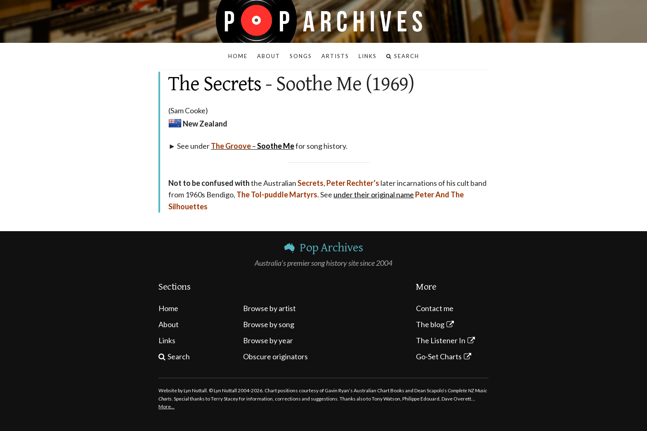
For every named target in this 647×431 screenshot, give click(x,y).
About (168, 324)
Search (179, 356)
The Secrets (214, 84)
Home (168, 308)
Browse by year (268, 340)
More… (166, 406)
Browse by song (268, 324)
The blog (430, 324)
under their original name (373, 194)
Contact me (434, 308)
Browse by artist (269, 308)
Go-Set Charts (439, 356)
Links (166, 340)
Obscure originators (275, 356)
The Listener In (440, 340)
